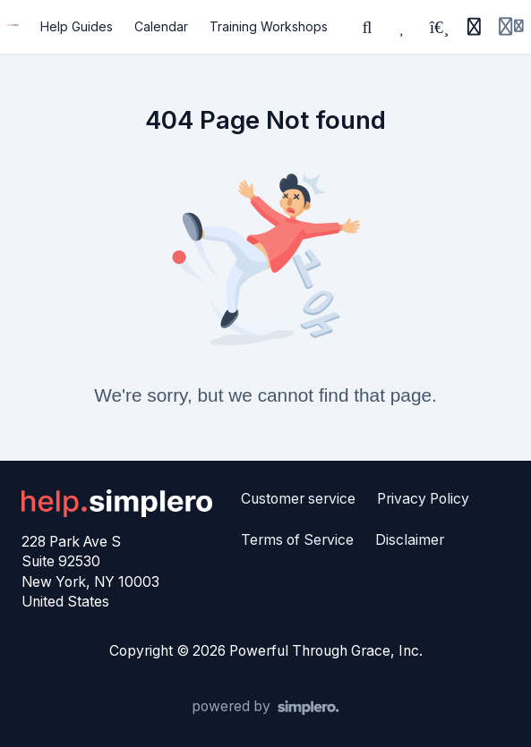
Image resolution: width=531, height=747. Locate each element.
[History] (474, 27)
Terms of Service (297, 539)
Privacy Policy (423, 498)
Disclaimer (409, 539)
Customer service (298, 498)
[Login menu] (511, 27)
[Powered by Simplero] (265, 707)
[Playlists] (439, 27)
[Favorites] (403, 27)
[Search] (367, 27)
